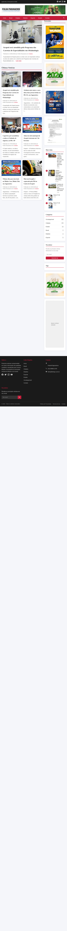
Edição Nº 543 (56, 203)
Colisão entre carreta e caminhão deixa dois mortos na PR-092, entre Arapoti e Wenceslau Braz (60, 160)
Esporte (33, 18)
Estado (40, 18)
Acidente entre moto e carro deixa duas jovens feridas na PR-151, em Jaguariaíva (32, 92)
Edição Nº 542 (56, 195)
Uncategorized (28, 380)
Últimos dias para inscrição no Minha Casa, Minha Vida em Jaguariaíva (11, 181)
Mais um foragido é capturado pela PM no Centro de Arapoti (30, 181)
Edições (25, 18)
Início (4, 18)
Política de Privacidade (45, 404)
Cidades (17, 18)
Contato (47, 18)
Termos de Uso (56, 404)
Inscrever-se (55, 258)
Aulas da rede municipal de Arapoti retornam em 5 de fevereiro (32, 138)
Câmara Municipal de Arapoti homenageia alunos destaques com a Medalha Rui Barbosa (59, 175)
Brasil (10, 18)
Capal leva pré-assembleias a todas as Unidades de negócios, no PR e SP (11, 138)
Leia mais (18, 61)
